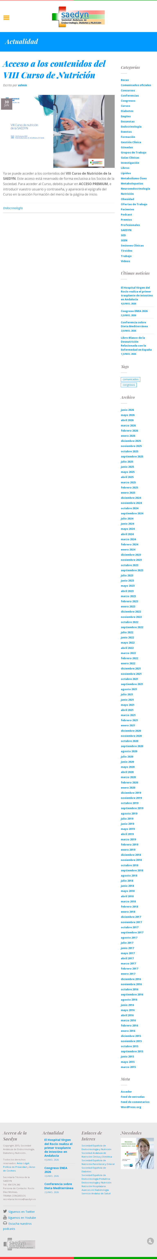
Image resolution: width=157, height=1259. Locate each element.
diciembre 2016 (131, 979)
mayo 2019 (128, 829)
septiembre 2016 (132, 994)
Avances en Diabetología (95, 1189)
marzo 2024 (128, 539)
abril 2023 (127, 591)
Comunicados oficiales (136, 85)
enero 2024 (128, 549)
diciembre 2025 (131, 441)
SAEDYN (126, 230)
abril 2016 (127, 1015)
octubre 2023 (129, 565)
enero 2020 (128, 787)
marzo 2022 (128, 653)
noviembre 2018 (131, 860)
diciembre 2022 (131, 611)
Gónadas (127, 147)
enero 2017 (128, 974)
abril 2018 (127, 896)
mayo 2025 (128, 472)
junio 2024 (127, 523)
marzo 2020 (128, 777)
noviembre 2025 (131, 446)
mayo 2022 (128, 642)
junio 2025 (127, 467)
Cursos (125, 106)
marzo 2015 (128, 1067)
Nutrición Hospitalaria (94, 1186)
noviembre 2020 (131, 736)
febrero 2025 (129, 487)
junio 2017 (127, 948)
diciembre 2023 (131, 554)
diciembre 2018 (131, 855)
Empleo (126, 116)
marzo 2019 (128, 839)
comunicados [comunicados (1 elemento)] (130, 379)
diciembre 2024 (131, 498)
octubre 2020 (129, 741)
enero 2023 (128, 606)
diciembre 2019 (131, 793)
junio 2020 (127, 762)
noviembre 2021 (131, 674)
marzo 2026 (128, 425)
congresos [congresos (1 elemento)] (129, 385)
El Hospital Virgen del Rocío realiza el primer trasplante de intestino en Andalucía (137, 293)
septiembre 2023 (132, 570)
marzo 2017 (128, 963)
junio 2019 (127, 824)
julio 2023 (127, 575)
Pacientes (127, 209)
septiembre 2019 (132, 808)
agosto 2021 (129, 689)
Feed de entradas (133, 1097)
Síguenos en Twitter (21, 1212)
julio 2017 (127, 943)
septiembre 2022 (132, 627)
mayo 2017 (128, 953)
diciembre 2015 (131, 1036)
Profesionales (130, 225)
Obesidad (127, 199)
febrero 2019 (129, 844)
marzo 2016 (128, 1020)
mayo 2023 (128, 585)
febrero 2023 (129, 601)
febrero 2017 (129, 968)
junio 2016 (127, 1005)
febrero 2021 (129, 720)
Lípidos (126, 173)
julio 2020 (127, 756)
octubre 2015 (129, 1046)
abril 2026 (127, 420)
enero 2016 (128, 1031)
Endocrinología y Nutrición (96, 1182)
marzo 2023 (128, 596)
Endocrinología (12, 208)
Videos (125, 261)
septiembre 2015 (132, 1051)
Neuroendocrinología (135, 188)
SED (123, 235)
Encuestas (128, 121)
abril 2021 (127, 710)
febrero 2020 (129, 782)
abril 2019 (127, 834)
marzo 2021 (128, 715)
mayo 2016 (128, 1010)
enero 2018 (128, 911)
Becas (125, 80)
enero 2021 (128, 725)
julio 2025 (127, 461)
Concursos (128, 90)
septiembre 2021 (132, 684)
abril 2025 (127, 477)
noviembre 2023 (131, 560)
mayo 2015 (128, 1062)
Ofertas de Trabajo (134, 204)
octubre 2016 (129, 989)
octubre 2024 (129, 508)
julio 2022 (127, 632)
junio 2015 (127, 1056)
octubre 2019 (129, 803)
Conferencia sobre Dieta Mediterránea (134, 324)
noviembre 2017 (131, 922)
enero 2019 (128, 849)
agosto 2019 (129, 813)
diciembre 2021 (131, 668)
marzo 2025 (128, 482)
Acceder (126, 1091)
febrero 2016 (129, 1025)
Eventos (126, 132)
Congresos (128, 101)
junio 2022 (127, 637)
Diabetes (127, 111)
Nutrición (127, 194)
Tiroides (126, 250)
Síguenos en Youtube (22, 1218)
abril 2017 (127, 958)
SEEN (124, 240)
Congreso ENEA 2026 (134, 311)
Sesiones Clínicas (132, 245)
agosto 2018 (129, 875)
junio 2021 (127, 699)
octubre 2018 (129, 865)
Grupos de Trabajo (133, 152)
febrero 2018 (129, 906)
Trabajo (126, 256)
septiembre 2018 (132, 870)
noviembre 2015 (131, 1041)
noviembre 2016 (131, 984)
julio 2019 (127, 818)
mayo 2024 (128, 529)
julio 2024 (127, 518)
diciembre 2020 (131, 731)
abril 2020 (127, 772)
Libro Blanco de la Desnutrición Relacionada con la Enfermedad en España (136, 343)
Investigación (130, 163)
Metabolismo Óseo (134, 178)
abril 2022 (127, 648)
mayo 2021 (128, 705)
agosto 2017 (129, 937)
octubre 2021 (129, 679)
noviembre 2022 (131, 617)
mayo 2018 (128, 891)
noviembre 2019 (131, 798)
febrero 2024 (129, 544)
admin (22, 85)
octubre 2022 (129, 622)
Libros (125, 168)
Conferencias (130, 95)
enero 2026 (128, 436)
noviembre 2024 (131, 503)
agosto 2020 (129, 751)
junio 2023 (127, 580)
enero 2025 (128, 492)
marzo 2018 (128, 901)
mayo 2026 (128, 415)
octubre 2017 (129, 927)
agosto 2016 (129, 999)
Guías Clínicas (130, 157)
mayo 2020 (128, 767)
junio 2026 (127, 410)
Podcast (126, 214)
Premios (126, 219)
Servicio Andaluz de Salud (96, 1193)
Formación (128, 137)
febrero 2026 (129, 430)
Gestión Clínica (131, 142)
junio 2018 (127, 886)
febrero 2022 (129, 658)
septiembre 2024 (132, 513)
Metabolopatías (132, 183)
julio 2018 (127, 880)
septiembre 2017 (132, 932)
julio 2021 (127, 694)
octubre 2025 (129, 451)
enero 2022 (128, 663)
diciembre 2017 (131, 917)
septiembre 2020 (132, 746)
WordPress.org (131, 1107)
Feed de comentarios (135, 1102)
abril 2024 (127, 534)
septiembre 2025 (132, 456)
